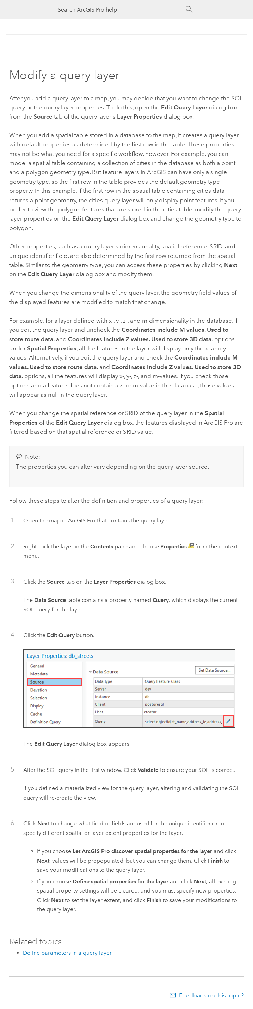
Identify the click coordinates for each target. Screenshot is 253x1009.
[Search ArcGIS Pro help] (119, 10)
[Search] (189, 9)
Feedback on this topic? (211, 995)
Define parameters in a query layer (67, 953)
